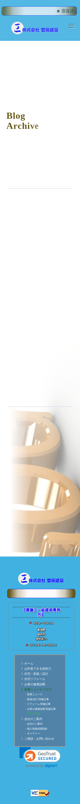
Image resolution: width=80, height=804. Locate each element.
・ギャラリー (32, 733)
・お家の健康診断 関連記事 (40, 709)
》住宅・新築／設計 (34, 673)
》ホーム (27, 663)
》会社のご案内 (31, 719)
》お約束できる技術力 (36, 668)
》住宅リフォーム (33, 679)
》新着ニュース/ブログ (36, 689)
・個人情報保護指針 (36, 728)
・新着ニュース (33, 694)
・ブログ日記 (32, 713)
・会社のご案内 (33, 724)
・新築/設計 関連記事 (37, 699)
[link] (40, 757)
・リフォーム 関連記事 (38, 704)
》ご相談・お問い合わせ (37, 738)
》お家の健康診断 (33, 684)
